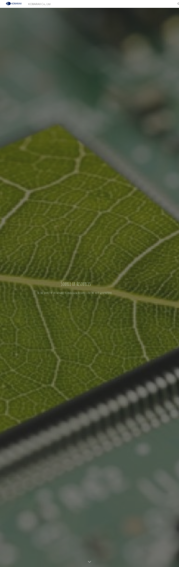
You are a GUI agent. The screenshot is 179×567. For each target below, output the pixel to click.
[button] (89, 562)
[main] (75, 287)
